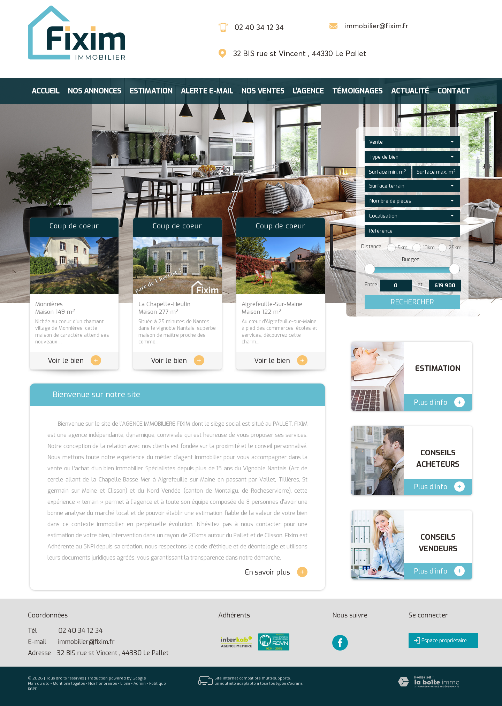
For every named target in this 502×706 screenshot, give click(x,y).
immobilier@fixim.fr (376, 26)
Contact (454, 91)
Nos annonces (94, 91)
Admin (140, 683)
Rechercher (412, 302)
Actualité (410, 91)
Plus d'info (439, 402)
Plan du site (39, 683)
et (420, 284)
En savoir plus (276, 572)
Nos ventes (263, 91)
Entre (371, 284)
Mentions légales (69, 683)
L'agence (308, 91)
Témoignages (357, 91)
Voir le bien (74, 360)
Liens (125, 683)
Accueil (46, 91)
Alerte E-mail (207, 91)
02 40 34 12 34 (80, 631)
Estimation (151, 91)
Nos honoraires (102, 683)
